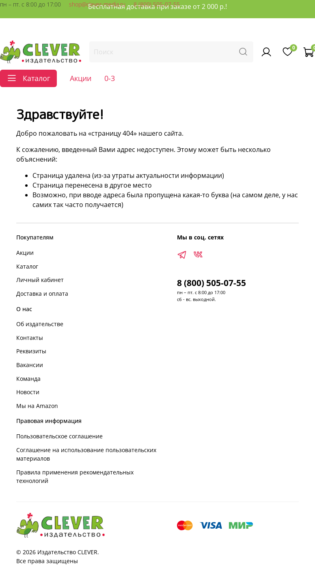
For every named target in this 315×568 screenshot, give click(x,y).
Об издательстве (39, 324)
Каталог (27, 266)
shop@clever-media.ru (97, 4)
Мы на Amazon (37, 406)
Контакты (29, 338)
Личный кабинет (40, 280)
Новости (27, 392)
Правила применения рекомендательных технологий (75, 476)
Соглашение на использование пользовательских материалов (86, 454)
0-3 (109, 78)
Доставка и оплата (42, 293)
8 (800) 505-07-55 (157, 4)
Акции (80, 78)
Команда (28, 378)
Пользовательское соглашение (59, 436)
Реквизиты (31, 351)
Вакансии (29, 365)
